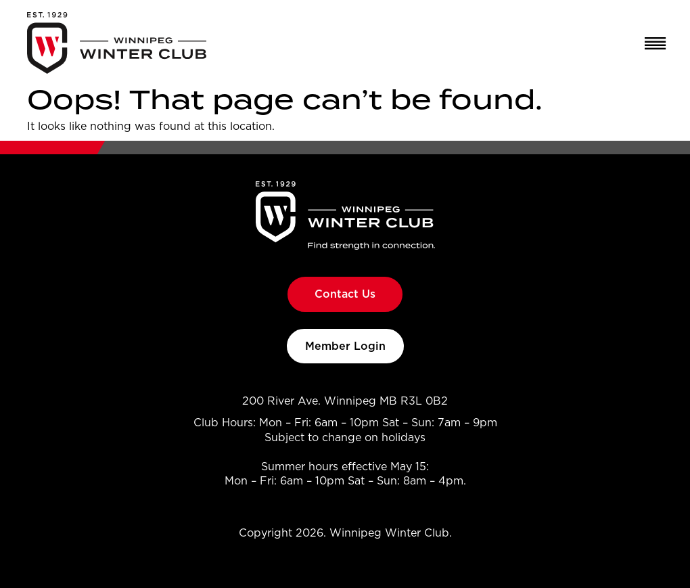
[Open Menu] (650, 43)
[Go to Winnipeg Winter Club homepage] (116, 43)
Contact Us (345, 293)
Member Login (345, 345)
